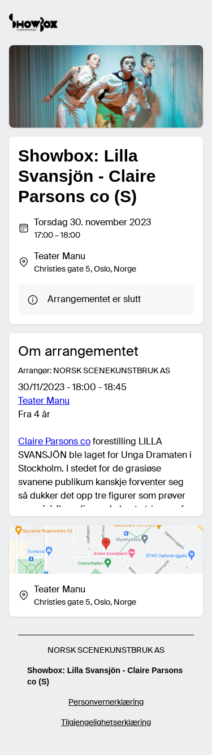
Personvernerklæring (106, 702)
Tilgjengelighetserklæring (106, 722)
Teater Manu (44, 401)
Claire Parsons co (54, 441)
